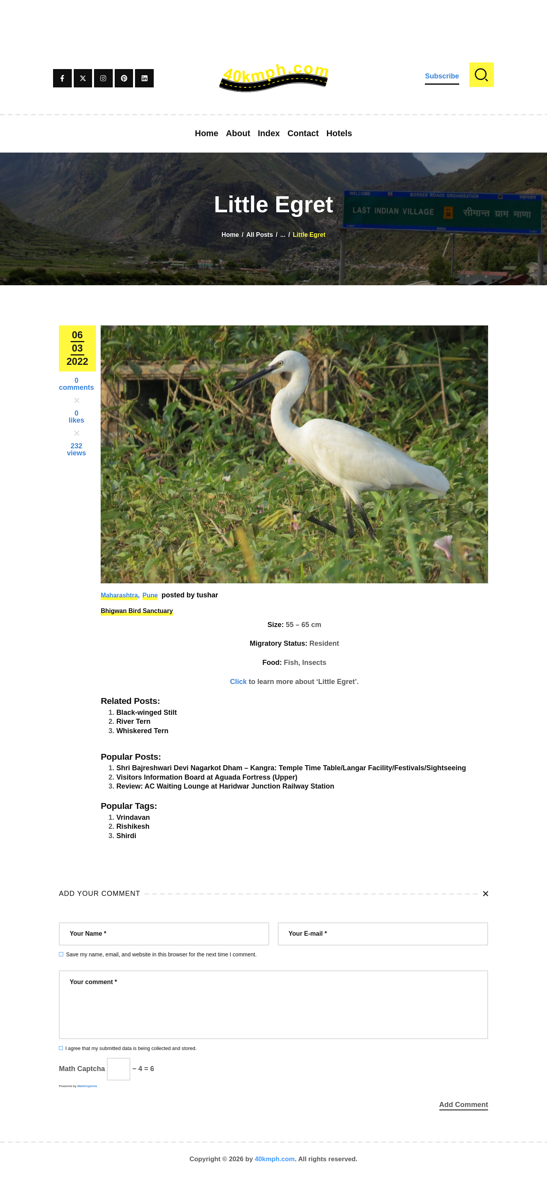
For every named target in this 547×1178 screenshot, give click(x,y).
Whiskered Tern (142, 731)
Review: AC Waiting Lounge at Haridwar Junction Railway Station (225, 786)
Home (230, 234)
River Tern (133, 721)
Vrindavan (133, 817)
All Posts (259, 234)
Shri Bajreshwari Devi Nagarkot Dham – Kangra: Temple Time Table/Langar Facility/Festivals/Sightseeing (291, 768)
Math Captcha (82, 1069)
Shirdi (126, 836)
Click (238, 682)
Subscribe (442, 76)
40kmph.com (275, 1160)
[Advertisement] (273, 17)
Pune (150, 595)
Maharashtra (119, 595)
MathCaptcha (87, 1086)
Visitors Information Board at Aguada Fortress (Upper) (206, 777)
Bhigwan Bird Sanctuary (137, 611)
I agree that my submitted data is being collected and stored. (131, 1048)
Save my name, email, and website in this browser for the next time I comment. (161, 954)
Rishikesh (132, 826)
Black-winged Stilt (146, 712)
